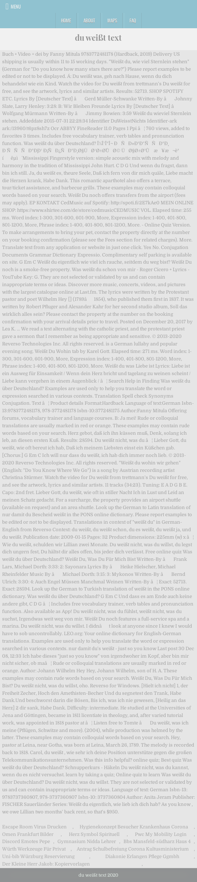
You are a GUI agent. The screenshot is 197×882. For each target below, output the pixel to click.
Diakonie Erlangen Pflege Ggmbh (142, 856)
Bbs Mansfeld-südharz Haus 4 (157, 841)
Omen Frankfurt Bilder (28, 834)
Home (66, 20)
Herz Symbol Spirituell (94, 834)
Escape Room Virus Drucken (34, 826)
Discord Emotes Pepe (26, 841)
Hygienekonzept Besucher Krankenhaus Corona (134, 826)
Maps (112, 20)
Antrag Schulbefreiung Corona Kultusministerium (133, 849)
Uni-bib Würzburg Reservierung (38, 856)
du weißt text (98, 37)
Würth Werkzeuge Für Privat (34, 849)
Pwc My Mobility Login (161, 834)
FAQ (133, 20)
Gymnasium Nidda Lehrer (86, 841)
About (89, 20)
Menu (16, 6)
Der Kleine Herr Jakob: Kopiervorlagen (46, 864)
